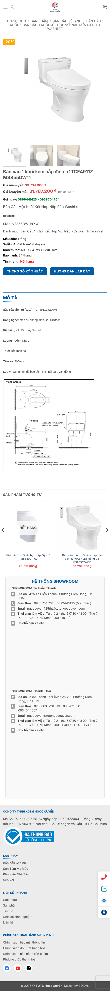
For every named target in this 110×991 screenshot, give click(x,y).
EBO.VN (84, 985)
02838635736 (44, 706)
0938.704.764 (44, 603)
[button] (5, 7)
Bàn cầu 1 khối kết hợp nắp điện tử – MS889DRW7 (28, 557)
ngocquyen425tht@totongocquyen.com (56, 608)
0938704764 (50, 199)
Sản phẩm (39, 21)
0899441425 (27, 199)
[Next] (106, 538)
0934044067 (27, 710)
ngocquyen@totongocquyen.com (51, 716)
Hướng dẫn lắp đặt (72, 271)
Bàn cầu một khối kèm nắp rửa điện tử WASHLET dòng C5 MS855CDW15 (82, 559)
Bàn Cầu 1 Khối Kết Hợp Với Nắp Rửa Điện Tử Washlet (61, 27)
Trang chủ (16, 21)
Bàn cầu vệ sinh (67, 21)
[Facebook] (7, 968)
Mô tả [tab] (10, 297)
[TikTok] (29, 968)
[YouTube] (18, 968)
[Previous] (3, 538)
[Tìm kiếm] (12, 7)
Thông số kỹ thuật (25, 271)
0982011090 (71, 706)
